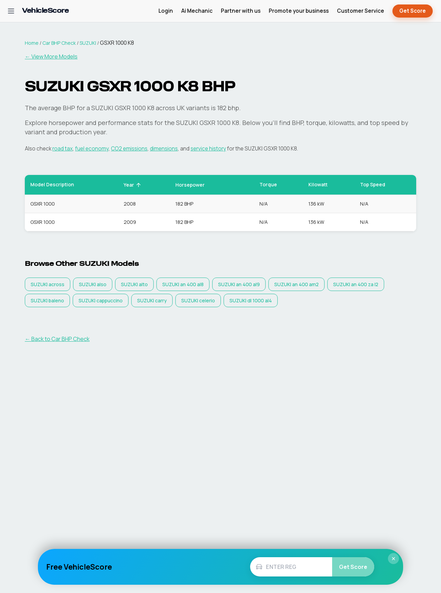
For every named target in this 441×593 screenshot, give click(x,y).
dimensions (164, 148)
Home (32, 43)
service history (208, 148)
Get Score (412, 11)
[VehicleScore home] (45, 11)
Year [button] (133, 184)
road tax (62, 148)
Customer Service (360, 10)
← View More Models (51, 56)
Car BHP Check (59, 43)
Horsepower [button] (193, 184)
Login (165, 10)
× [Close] (393, 558)
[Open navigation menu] (11, 11)
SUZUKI (88, 43)
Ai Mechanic (197, 10)
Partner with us (240, 10)
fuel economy (92, 148)
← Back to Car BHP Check (57, 339)
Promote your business (299, 10)
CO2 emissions (129, 148)
